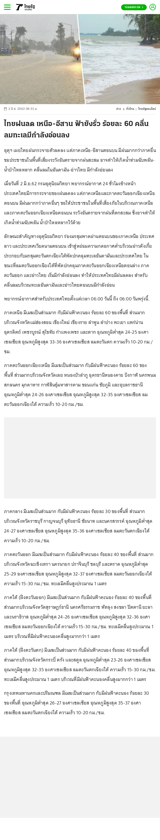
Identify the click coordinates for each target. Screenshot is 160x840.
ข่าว (118, 109)
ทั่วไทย (130, 109)
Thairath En (134, 7)
